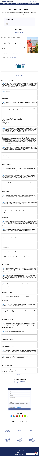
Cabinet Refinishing (19, 437)
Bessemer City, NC (7, 426)
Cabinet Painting (7, 437)
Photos (21, 3)
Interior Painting (7, 435)
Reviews (17, 3)
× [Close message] (34, 453)
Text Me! (11, 399)
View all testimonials (19, 371)
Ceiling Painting (31, 436)
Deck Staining (19, 436)
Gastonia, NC (7, 427)
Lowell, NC (19, 427)
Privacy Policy (15, 404)
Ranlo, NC (31, 427)
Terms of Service (25, 454)
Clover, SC (19, 426)
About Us (29, 3)
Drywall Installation (31, 439)
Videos (25, 3)
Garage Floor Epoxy (7, 439)
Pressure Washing (7, 436)
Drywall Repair (32, 435)
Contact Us (34, 3)
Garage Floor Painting (31, 438)
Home (4, 3)
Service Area (13, 3)
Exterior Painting (19, 435)
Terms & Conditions (19, 404)
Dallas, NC (31, 426)
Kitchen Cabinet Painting (31, 437)
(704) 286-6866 (33, 1)
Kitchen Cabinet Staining (7, 438)
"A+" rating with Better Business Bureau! (19, 61)
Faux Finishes (19, 438)
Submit (19, 406)
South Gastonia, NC (7, 428)
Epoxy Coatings (19, 439)
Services (8, 4)
